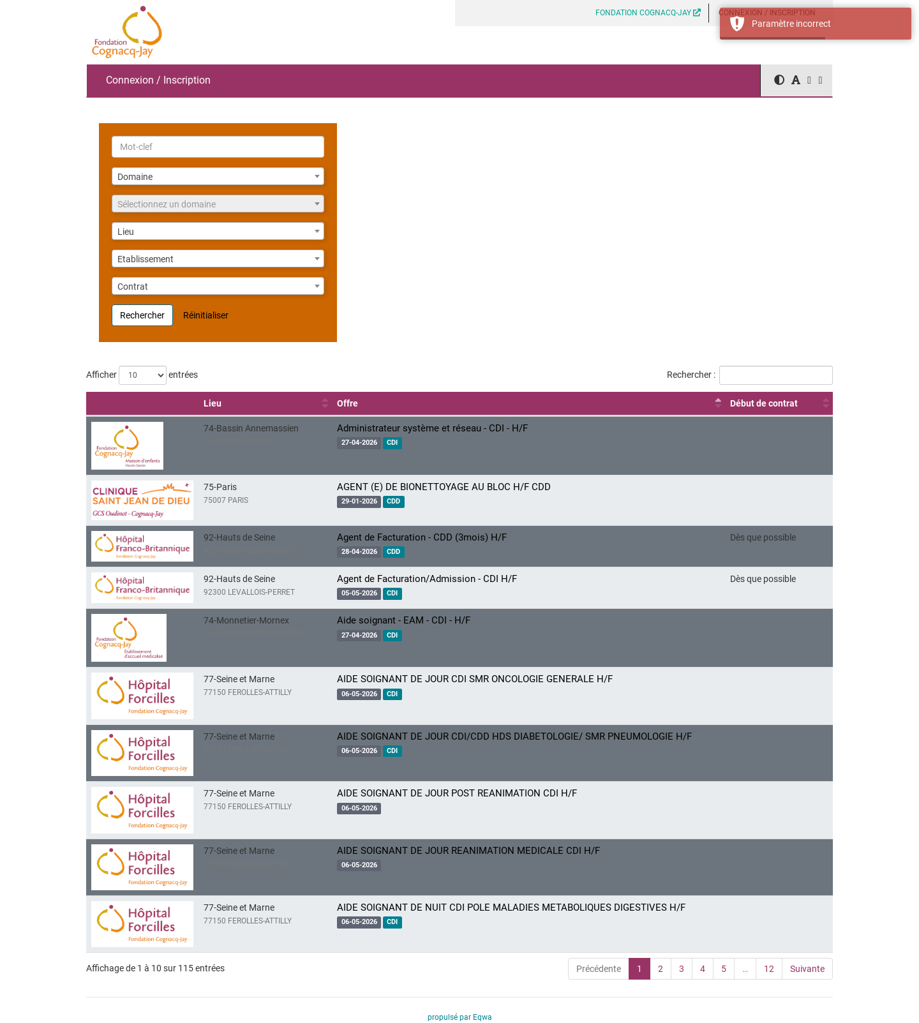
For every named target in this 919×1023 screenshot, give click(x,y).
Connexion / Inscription (158, 80)
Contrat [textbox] (132, 286)
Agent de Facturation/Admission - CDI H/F (427, 579)
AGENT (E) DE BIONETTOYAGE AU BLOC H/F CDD (444, 487)
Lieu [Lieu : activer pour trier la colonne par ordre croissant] (212, 403)
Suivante (807, 969)
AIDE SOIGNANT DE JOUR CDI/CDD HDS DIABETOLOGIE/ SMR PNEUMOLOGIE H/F (514, 736)
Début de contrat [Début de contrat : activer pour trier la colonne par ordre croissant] (764, 403)
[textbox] (218, 204)
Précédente (598, 969)
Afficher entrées (142, 375)
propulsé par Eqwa (460, 1017)
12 (769, 969)
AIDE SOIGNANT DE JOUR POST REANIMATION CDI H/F (457, 793)
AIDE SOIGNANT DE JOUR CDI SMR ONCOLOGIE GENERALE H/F (475, 679)
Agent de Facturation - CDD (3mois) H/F (422, 537)
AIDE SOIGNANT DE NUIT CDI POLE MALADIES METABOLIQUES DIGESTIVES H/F (511, 907)
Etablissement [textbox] (145, 259)
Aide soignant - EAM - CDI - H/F (403, 620)
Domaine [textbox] (135, 177)
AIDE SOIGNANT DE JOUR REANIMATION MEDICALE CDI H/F (468, 850)
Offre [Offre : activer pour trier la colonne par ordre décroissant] (347, 403)
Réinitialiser (205, 315)
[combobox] (218, 176)
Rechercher (142, 315)
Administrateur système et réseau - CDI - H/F (432, 428)
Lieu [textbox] (125, 232)
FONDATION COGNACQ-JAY (648, 12)
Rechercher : (750, 375)
